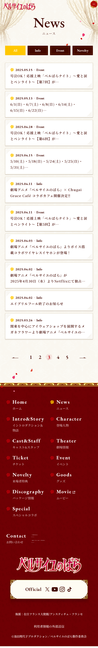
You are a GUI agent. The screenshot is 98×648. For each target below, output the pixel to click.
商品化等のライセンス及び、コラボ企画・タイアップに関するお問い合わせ (63, 541)
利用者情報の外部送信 (49, 628)
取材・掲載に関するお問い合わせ (57, 534)
